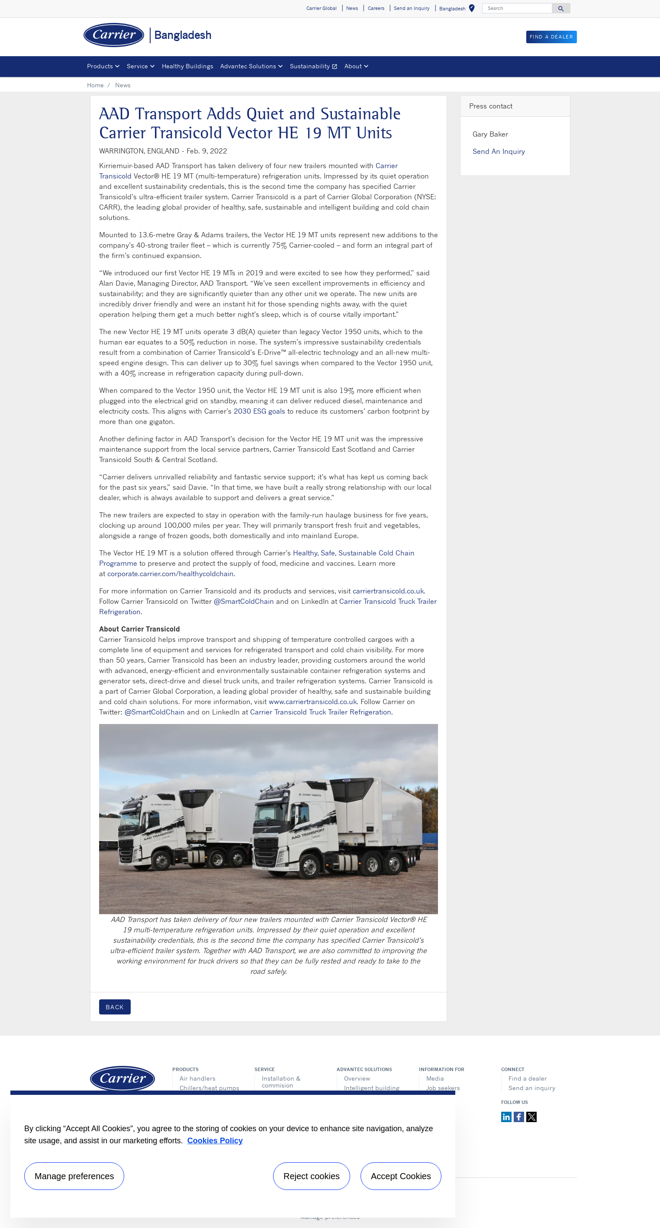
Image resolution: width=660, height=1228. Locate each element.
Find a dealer (528, 1078)
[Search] (517, 8)
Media (435, 1078)
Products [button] (100, 66)
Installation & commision (281, 1082)
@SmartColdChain (244, 601)
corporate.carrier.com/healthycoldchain (170, 573)
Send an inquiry (532, 1087)
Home (95, 85)
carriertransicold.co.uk (388, 591)
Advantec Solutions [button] (248, 66)
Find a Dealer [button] (551, 37)
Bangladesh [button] (458, 9)
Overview (357, 1078)
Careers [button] (376, 8)
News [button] (352, 8)
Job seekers (443, 1087)
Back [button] (115, 1007)
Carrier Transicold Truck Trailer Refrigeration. (321, 712)
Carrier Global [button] (321, 8)
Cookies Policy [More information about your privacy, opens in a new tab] (215, 1140)
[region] (232, 1154)
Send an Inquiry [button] (412, 8)
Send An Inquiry (499, 151)
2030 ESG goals (259, 411)
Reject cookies (311, 1176)
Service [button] (137, 66)
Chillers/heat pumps (209, 1087)
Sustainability (315, 67)
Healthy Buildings (187, 66)
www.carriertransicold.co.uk (313, 701)
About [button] (353, 66)
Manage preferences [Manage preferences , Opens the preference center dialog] (74, 1176)
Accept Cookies (401, 1176)
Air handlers (198, 1078)
